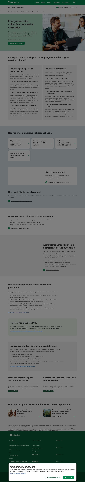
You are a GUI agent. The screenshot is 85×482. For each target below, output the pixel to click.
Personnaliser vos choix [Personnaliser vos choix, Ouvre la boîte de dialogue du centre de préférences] (54, 477)
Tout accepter (68, 477)
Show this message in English (18, 473)
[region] (43, 472)
